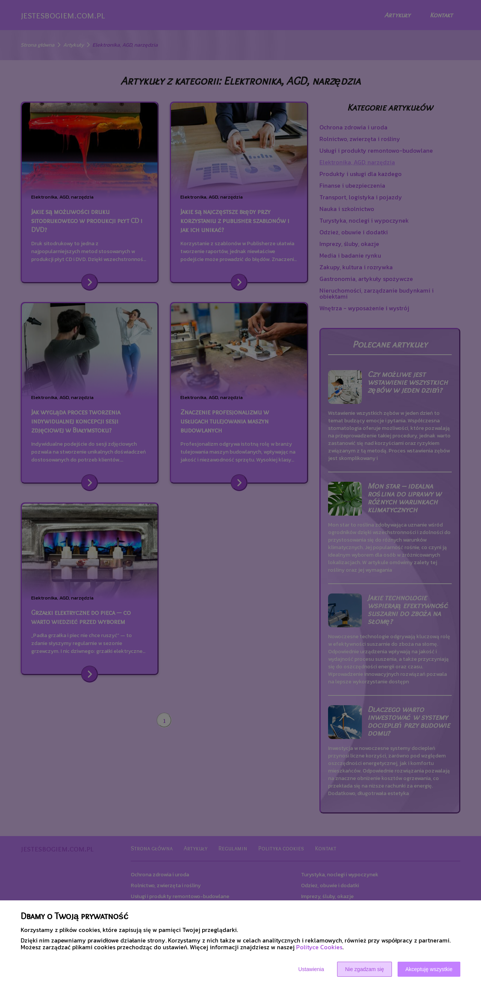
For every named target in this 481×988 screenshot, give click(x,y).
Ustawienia (311, 969)
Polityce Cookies (319, 947)
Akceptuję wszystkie (428, 969)
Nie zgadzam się (364, 969)
